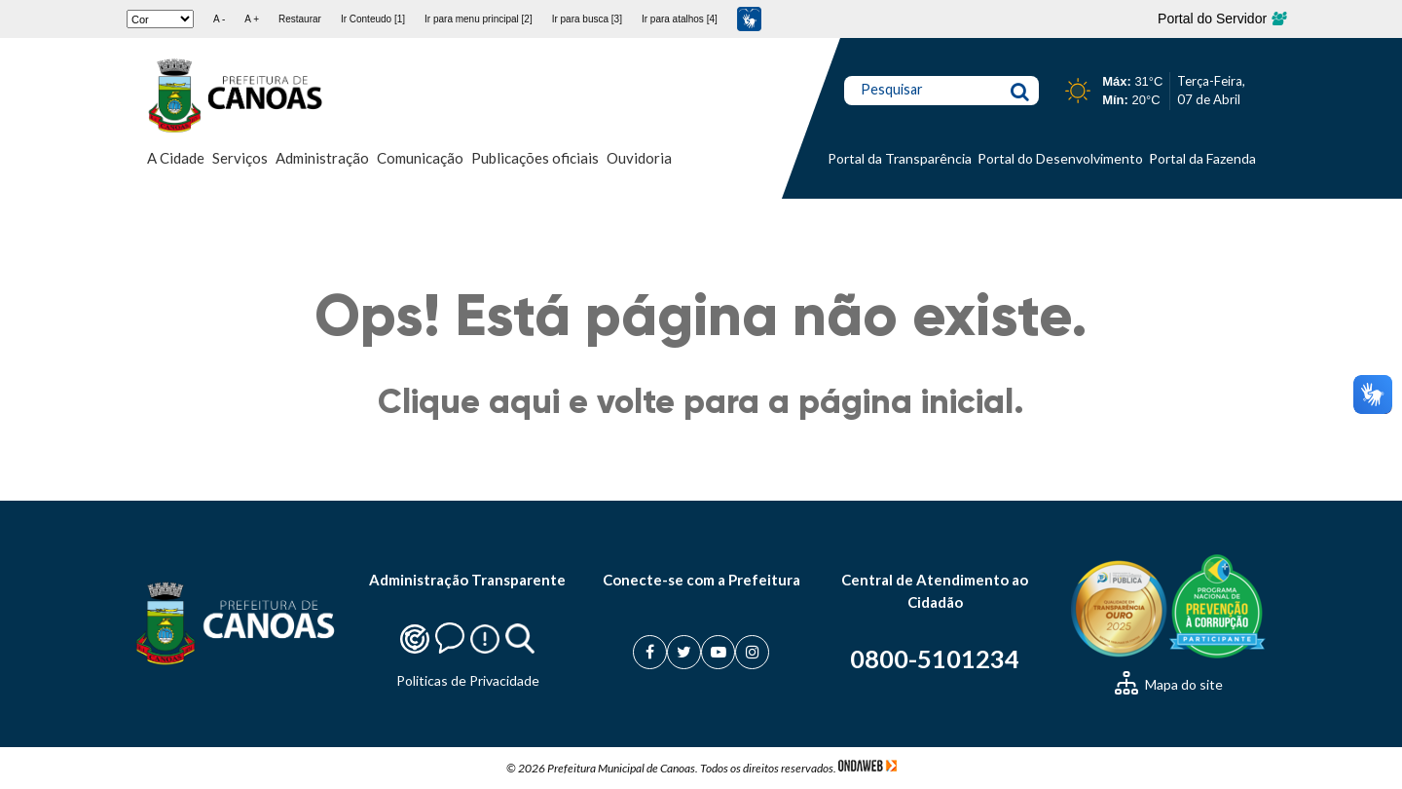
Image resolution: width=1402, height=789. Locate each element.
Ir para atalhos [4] (680, 19)
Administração (322, 158)
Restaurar (299, 19)
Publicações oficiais (535, 158)
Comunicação (420, 158)
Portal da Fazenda (1202, 158)
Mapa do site (1169, 684)
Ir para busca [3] (587, 19)
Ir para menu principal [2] (478, 19)
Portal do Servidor (1221, 18)
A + (251, 19)
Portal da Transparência (900, 158)
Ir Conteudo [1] (373, 19)
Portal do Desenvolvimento (1060, 158)
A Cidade (175, 158)
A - (219, 19)
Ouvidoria (639, 158)
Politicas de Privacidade (467, 680)
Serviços (240, 158)
